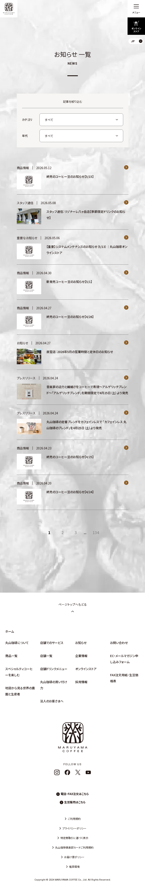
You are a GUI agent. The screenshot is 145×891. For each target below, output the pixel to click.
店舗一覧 (46, 656)
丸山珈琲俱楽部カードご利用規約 (74, 847)
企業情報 (81, 656)
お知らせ (81, 643)
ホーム (9, 631)
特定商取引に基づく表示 (74, 838)
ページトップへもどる (72, 607)
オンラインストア (86, 669)
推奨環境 (74, 866)
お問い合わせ (119, 643)
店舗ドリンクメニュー (53, 669)
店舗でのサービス (51, 643)
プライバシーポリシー (74, 828)
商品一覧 (11, 656)
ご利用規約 (74, 818)
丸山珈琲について (17, 643)
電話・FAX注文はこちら (75, 794)
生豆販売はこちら (74, 802)
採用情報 (81, 682)
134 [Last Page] (95, 532)
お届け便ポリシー (74, 857)
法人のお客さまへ (51, 701)
